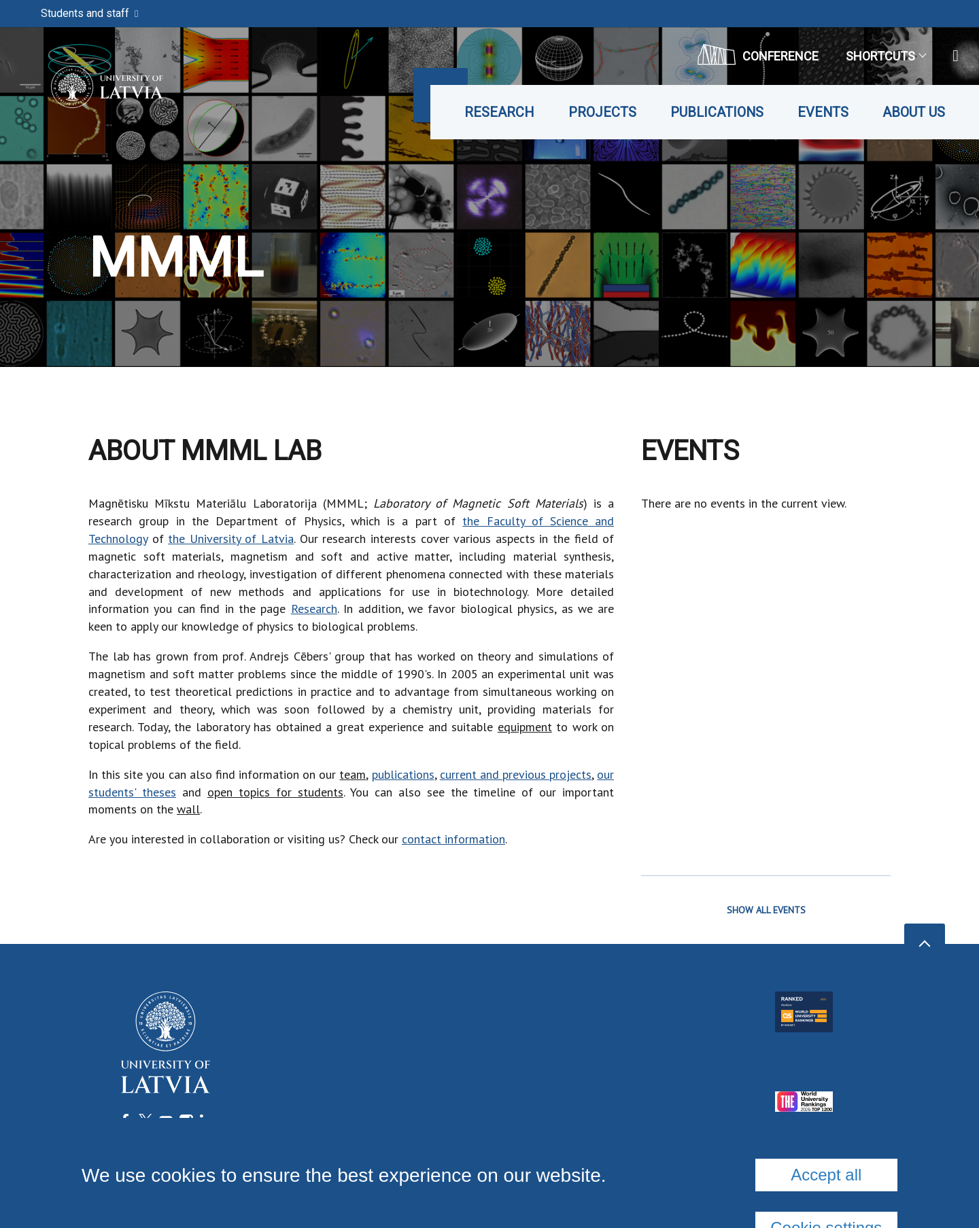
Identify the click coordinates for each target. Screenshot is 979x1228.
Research (499, 112)
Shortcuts (885, 56)
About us (913, 112)
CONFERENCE (758, 54)
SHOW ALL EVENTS (766, 910)
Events (822, 112)
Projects (602, 112)
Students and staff (89, 13)
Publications (716, 112)
